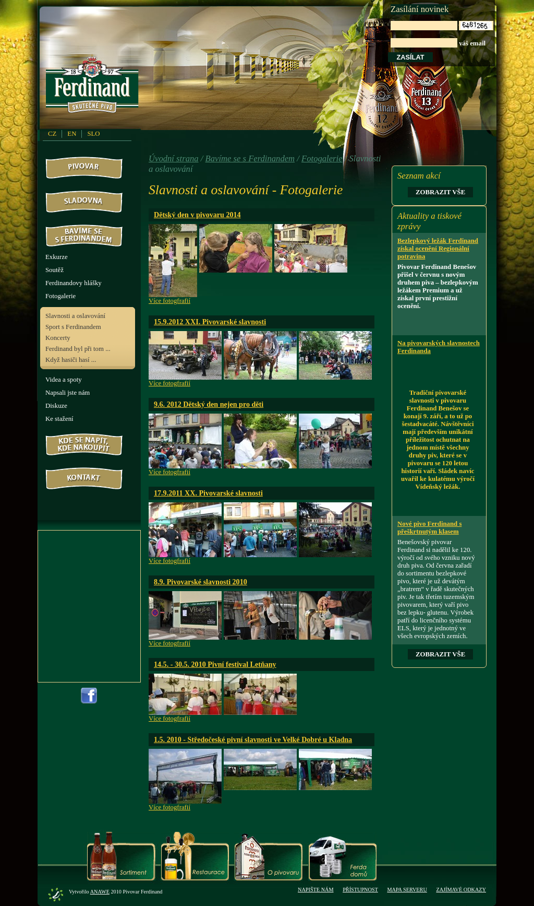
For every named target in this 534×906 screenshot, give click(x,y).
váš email (442, 34)
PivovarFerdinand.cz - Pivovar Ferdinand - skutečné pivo (94, 88)
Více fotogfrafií (169, 300)
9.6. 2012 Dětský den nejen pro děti (208, 404)
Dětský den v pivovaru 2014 (197, 214)
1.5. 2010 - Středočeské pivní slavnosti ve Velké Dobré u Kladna (253, 739)
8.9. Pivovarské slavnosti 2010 (200, 582)
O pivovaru (268, 856)
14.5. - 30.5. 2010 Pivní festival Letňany (215, 664)
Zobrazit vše (440, 192)
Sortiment (121, 856)
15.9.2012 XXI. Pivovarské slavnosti (210, 321)
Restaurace (195, 856)
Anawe (100, 892)
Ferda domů (342, 856)
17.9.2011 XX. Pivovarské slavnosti (208, 493)
